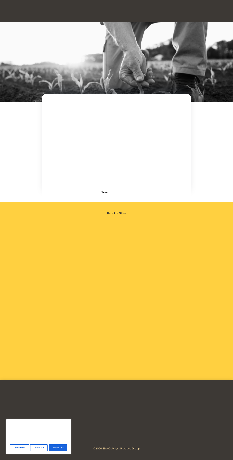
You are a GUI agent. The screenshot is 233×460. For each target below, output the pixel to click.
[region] (38, 436)
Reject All (39, 447)
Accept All (58, 447)
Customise (19, 447)
